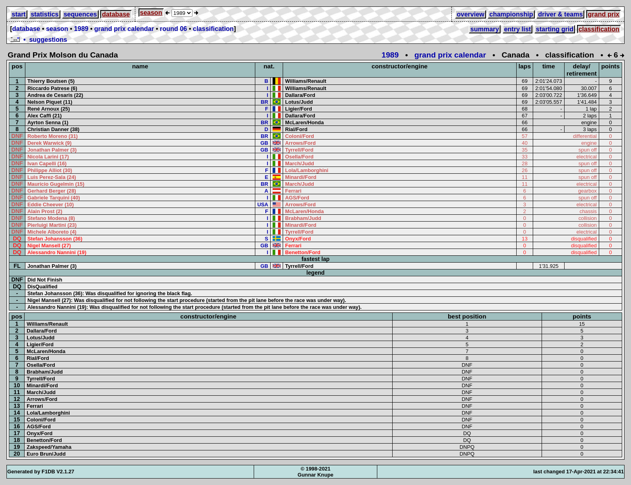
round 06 (173, 28)
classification (213, 28)
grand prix (603, 14)
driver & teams (560, 14)
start (19, 14)
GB (264, 143)
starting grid (554, 29)
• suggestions (38, 39)
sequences (80, 14)
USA (262, 204)
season (151, 12)
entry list (517, 29)
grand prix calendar (124, 28)
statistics (44, 14)
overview (470, 14)
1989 (81, 28)
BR (264, 102)
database (116, 14)
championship (511, 14)
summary (484, 29)
